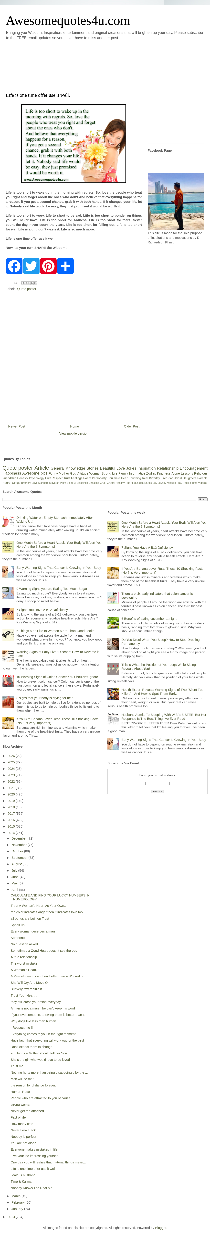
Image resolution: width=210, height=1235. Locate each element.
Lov (155, 482)
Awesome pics (35, 473)
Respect (57, 478)
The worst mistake (24, 963)
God (73, 473)
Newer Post (16, 426)
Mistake (171, 482)
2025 (12, 762)
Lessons (187, 473)
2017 (12, 813)
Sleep (70, 482)
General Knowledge (68, 468)
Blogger (160, 1228)
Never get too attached (27, 1111)
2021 (12, 788)
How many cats (22, 1124)
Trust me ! (18, 1066)
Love (120, 468)
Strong (106, 473)
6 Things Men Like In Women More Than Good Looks (55, 631)
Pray (179, 482)
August (17, 864)
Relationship (167, 468)
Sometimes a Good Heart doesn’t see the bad (44, 950)
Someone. (18, 938)
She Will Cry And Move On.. (31, 982)
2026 (12, 756)
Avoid (178, 478)
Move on (54, 482)
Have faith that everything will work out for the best (47, 1040)
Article (41, 468)
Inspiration (146, 468)
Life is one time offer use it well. (33, 1169)
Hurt (48, 478)
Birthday (154, 478)
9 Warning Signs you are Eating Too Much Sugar (51, 589)
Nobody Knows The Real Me (31, 1188)
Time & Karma (21, 1181)
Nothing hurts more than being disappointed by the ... (49, 1072)
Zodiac (151, 473)
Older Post (131, 426)
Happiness (11, 473)
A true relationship (24, 957)
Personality (99, 478)
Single (16, 482)
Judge (140, 482)
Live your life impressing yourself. (35, 1156)
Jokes (131, 468)
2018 (12, 807)
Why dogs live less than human (33, 1021)
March (16, 1196)
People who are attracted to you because (40, 1098)
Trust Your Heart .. (24, 995)
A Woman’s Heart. (24, 970)
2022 (12, 781)
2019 (12, 801)
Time (194, 482)
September (19, 857)
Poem (87, 478)
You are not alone (23, 1143)
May (15, 883)
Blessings (82, 482)
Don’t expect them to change (31, 1047)
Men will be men (22, 1079)
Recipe (187, 482)
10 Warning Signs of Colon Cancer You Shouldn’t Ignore (57, 677)
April (15, 890)
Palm (63, 482)
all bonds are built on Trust (30, 918)
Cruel (103, 482)
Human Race (20, 1092)
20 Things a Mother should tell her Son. (39, 1053)
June (15, 877)
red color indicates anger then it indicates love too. (47, 912)
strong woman (21, 1104)
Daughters (189, 478)
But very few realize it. (27, 989)
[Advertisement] (66, 66)
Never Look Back (23, 1130)
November (19, 845)
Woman (95, 473)
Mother (64, 473)
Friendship (9, 478)
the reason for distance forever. (33, 1085)
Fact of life (18, 1117)
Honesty (22, 478)
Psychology (36, 478)
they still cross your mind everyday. (36, 1002)
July (14, 870)
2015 (12, 826)
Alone (175, 473)
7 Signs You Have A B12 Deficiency (42, 610)
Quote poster (26, 289)
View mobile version (73, 433)
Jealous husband (23, 1175)
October (17, 851)
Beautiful (107, 468)
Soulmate (114, 478)
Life (114, 473)
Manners (43, 482)
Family (123, 473)
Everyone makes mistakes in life (34, 1149)
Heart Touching (131, 478)
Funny (53, 473)
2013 (12, 1217)
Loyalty (162, 482)
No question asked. (25, 944)
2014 (12, 833)
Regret (6, 482)
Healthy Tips (123, 482)
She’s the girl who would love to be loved (40, 1059)
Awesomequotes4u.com (68, 20)
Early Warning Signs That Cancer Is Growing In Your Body (58, 567)
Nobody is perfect (23, 1136)
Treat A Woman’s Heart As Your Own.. (38, 905)
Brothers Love (29, 482)
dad (170, 478)
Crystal (111, 482)
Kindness (163, 473)
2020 (12, 794)
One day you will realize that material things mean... (48, 1162)
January (17, 1209)
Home (74, 426)
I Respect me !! (22, 1027)
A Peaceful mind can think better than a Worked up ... (49, 976)
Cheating (94, 482)
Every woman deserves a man (33, 931)
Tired (164, 478)
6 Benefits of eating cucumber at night (149, 618)
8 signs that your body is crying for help (44, 698)
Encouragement (194, 468)
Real (145, 478)
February (18, 1202)
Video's (202, 482)
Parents (202, 478)
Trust (66, 478)
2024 (12, 768)
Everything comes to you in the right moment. (43, 1034)
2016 (12, 820)
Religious (201, 473)
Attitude (82, 473)
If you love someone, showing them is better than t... (48, 1015)
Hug (133, 482)
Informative (137, 473)
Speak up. (18, 925)
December (19, 838)
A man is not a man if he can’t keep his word (43, 1008)
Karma (148, 482)
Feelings (76, 478)
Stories (92, 468)
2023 (12, 775)
